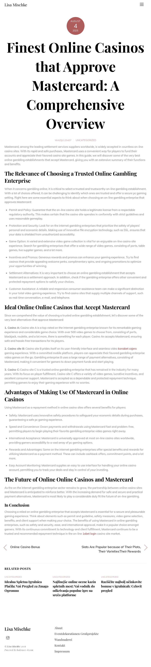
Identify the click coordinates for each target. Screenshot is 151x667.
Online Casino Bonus (25, 547)
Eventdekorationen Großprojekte (76, 634)
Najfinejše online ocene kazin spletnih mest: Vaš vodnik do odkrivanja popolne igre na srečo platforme (74, 588)
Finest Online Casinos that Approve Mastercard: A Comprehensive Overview (75, 85)
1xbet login (90, 533)
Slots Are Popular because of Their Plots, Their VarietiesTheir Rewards (111, 549)
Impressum (62, 651)
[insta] (8, 637)
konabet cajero (127, 348)
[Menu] (142, 4)
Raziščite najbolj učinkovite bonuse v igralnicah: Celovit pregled (121, 586)
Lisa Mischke (13, 646)
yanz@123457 (63, 140)
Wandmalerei (63, 640)
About (58, 628)
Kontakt (59, 645)
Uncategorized (86, 140)
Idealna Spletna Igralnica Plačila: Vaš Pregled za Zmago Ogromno (26, 586)
